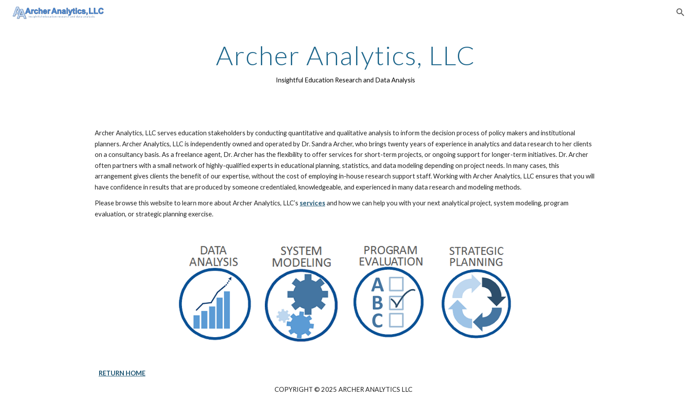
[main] (345, 63)
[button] (680, 12)
